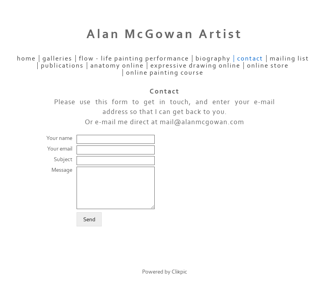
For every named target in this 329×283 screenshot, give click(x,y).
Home (26, 58)
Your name (59, 138)
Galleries (57, 58)
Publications (62, 65)
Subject (63, 159)
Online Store (268, 65)
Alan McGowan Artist (164, 34)
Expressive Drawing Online (195, 65)
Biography (213, 58)
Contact (250, 58)
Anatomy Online (117, 65)
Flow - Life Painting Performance (134, 58)
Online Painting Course (164, 72)
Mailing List (289, 58)
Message (61, 170)
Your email (59, 148)
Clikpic (179, 271)
